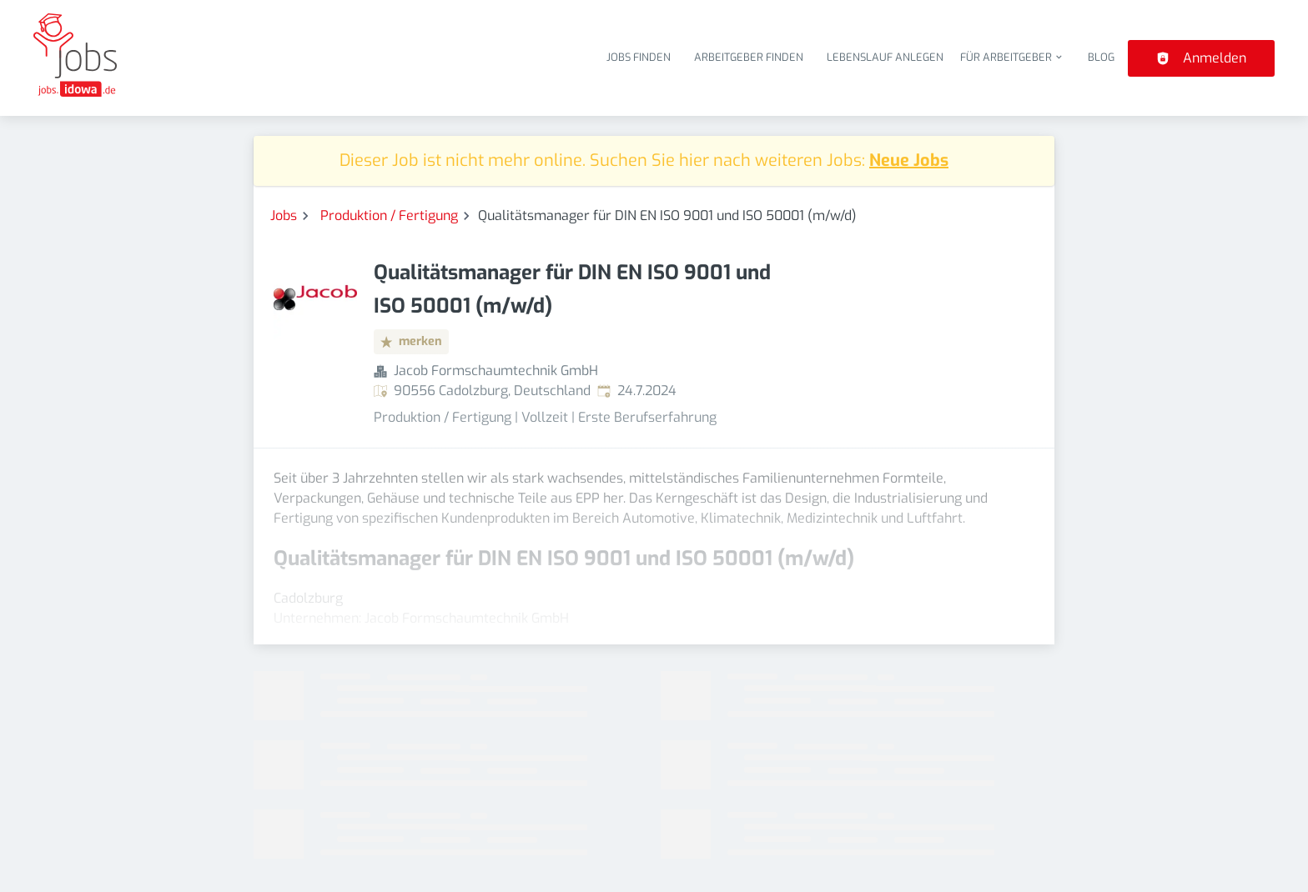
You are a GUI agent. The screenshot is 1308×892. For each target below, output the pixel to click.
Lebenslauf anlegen (885, 57)
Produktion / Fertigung (389, 215)
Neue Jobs (908, 160)
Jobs (283, 215)
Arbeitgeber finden (748, 57)
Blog (1101, 57)
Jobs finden (638, 57)
